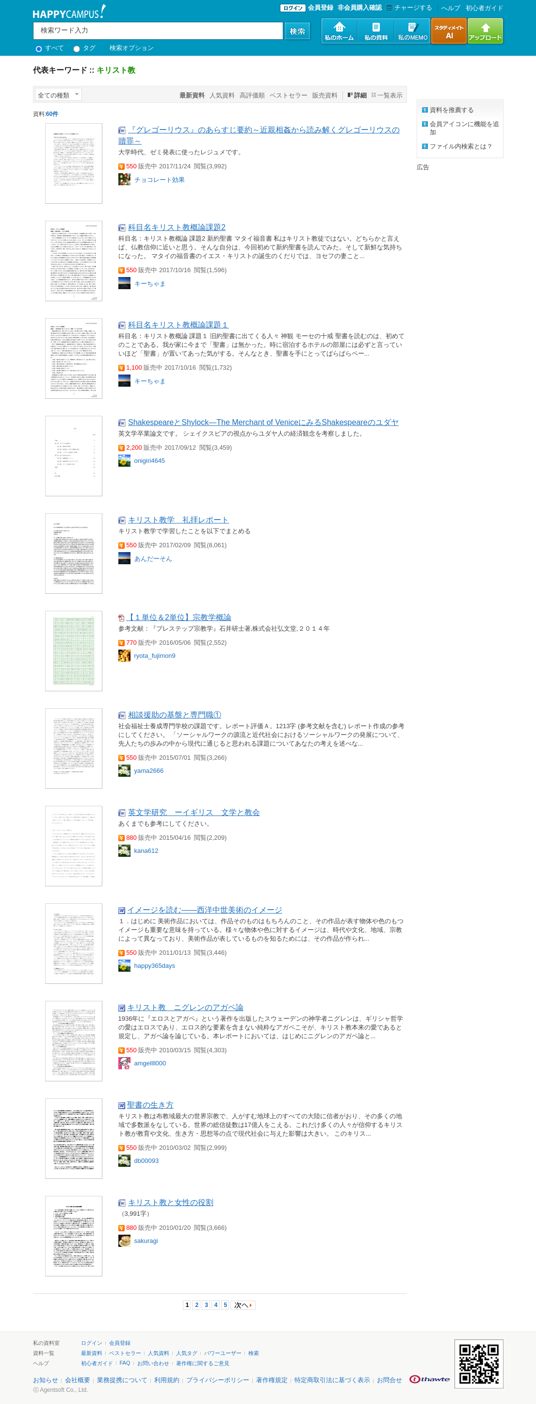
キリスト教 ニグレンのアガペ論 (185, 1007)
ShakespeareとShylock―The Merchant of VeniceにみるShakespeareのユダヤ (263, 422)
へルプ (450, 8)
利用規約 (166, 1380)
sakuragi (146, 1240)
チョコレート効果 (159, 179)
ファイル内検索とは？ (461, 146)
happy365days (155, 965)
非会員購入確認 (360, 7)
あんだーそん (153, 558)
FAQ (125, 1363)
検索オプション (132, 47)
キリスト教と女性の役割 (170, 1202)
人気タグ (186, 1353)
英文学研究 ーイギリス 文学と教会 (194, 812)
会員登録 (320, 7)
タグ (84, 47)
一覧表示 (390, 95)
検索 (253, 1353)
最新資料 (91, 1353)
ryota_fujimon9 (155, 655)
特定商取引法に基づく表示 (332, 1380)
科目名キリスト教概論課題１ (178, 325)
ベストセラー (289, 95)
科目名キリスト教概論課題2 (177, 227)
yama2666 (149, 770)
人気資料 (222, 95)
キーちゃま (150, 283)
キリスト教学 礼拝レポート (178, 520)
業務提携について (122, 1380)
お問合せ (389, 1380)
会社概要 (77, 1380)
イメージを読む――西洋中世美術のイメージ (204, 910)
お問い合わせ (153, 1363)
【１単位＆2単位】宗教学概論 (178, 617)
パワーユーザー (223, 1353)
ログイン (91, 1343)
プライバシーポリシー (217, 1380)
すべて (50, 47)
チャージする (407, 7)
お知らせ (45, 1380)
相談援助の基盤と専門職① (174, 715)
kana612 (146, 850)
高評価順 (252, 95)
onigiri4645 (149, 460)
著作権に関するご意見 (202, 1363)
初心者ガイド (485, 8)
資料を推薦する (452, 110)
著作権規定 (272, 1380)
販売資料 (325, 95)
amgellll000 (150, 1063)
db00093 (146, 1160)
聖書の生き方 (150, 1105)
